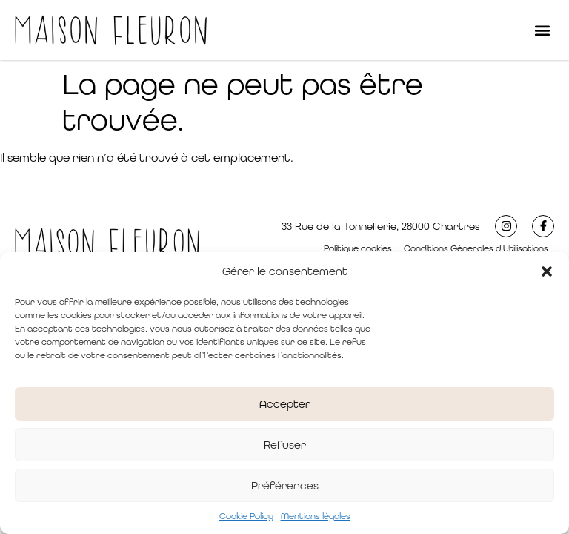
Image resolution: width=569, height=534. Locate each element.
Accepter (284, 404)
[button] (546, 271)
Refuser (285, 444)
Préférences (285, 485)
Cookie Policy (246, 516)
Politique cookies (358, 248)
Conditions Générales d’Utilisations (476, 248)
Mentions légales (315, 516)
